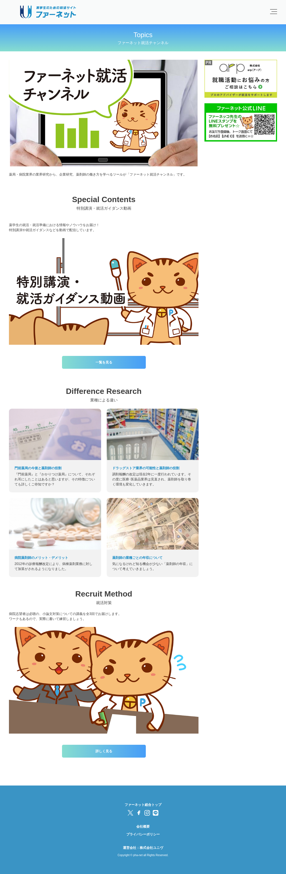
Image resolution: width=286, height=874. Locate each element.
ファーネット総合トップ (143, 805)
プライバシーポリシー (143, 834)
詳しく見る (104, 751)
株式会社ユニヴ (151, 848)
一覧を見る (104, 362)
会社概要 (143, 826)
